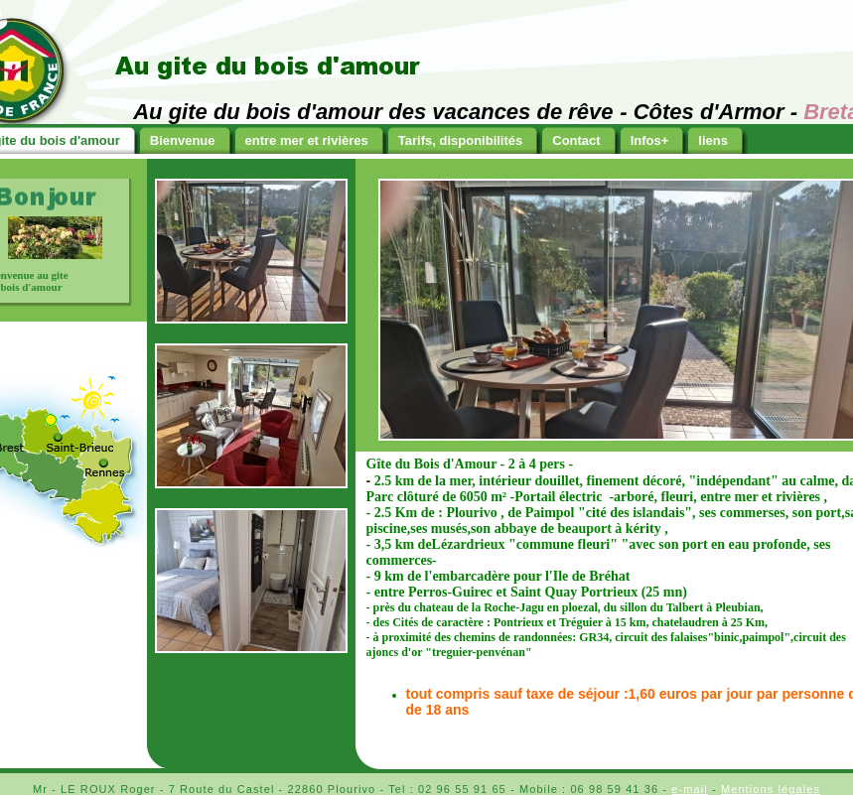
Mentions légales (770, 789)
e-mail (689, 789)
